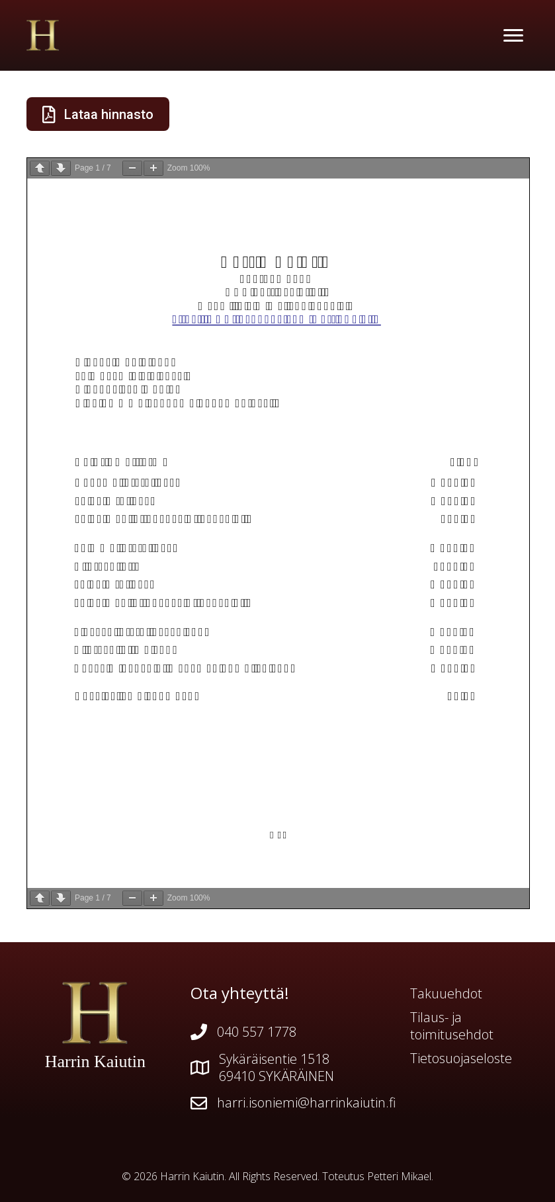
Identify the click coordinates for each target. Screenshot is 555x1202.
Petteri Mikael (399, 1176)
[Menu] (513, 35)
